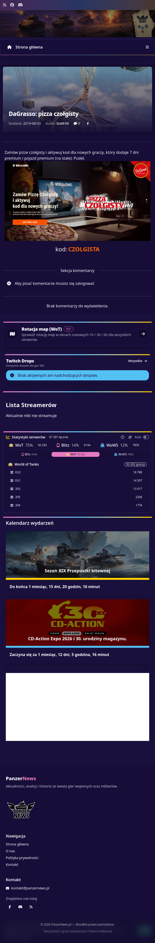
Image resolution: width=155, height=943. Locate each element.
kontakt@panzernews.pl (27, 888)
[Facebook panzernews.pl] (12, 5)
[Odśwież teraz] (130, 437)
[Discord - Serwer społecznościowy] (20, 5)
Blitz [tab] (29, 454)
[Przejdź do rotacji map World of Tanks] (77, 333)
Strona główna (25, 47)
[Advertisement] (77, 707)
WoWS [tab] (123, 454)
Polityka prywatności (22, 857)
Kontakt (12, 864)
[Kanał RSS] (4, 5)
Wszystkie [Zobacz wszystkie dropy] (137, 361)
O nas (10, 851)
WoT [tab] (75, 454)
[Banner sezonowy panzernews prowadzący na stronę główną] (77, 23)
